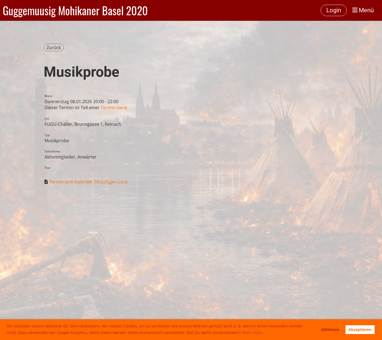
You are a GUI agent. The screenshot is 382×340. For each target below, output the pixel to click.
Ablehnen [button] (330, 329)
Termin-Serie (114, 108)
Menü (363, 10)
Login (333, 10)
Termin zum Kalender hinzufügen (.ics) (88, 182)
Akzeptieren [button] (359, 329)
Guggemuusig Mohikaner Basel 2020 (75, 10)
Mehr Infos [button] (252, 332)
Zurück (54, 47)
